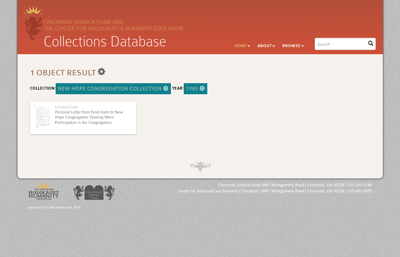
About (266, 46)
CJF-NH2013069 (66, 107)
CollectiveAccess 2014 (63, 207)
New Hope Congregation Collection (113, 88)
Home (242, 46)
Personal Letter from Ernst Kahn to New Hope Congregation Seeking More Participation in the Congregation (89, 117)
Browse (293, 46)
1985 (195, 88)
